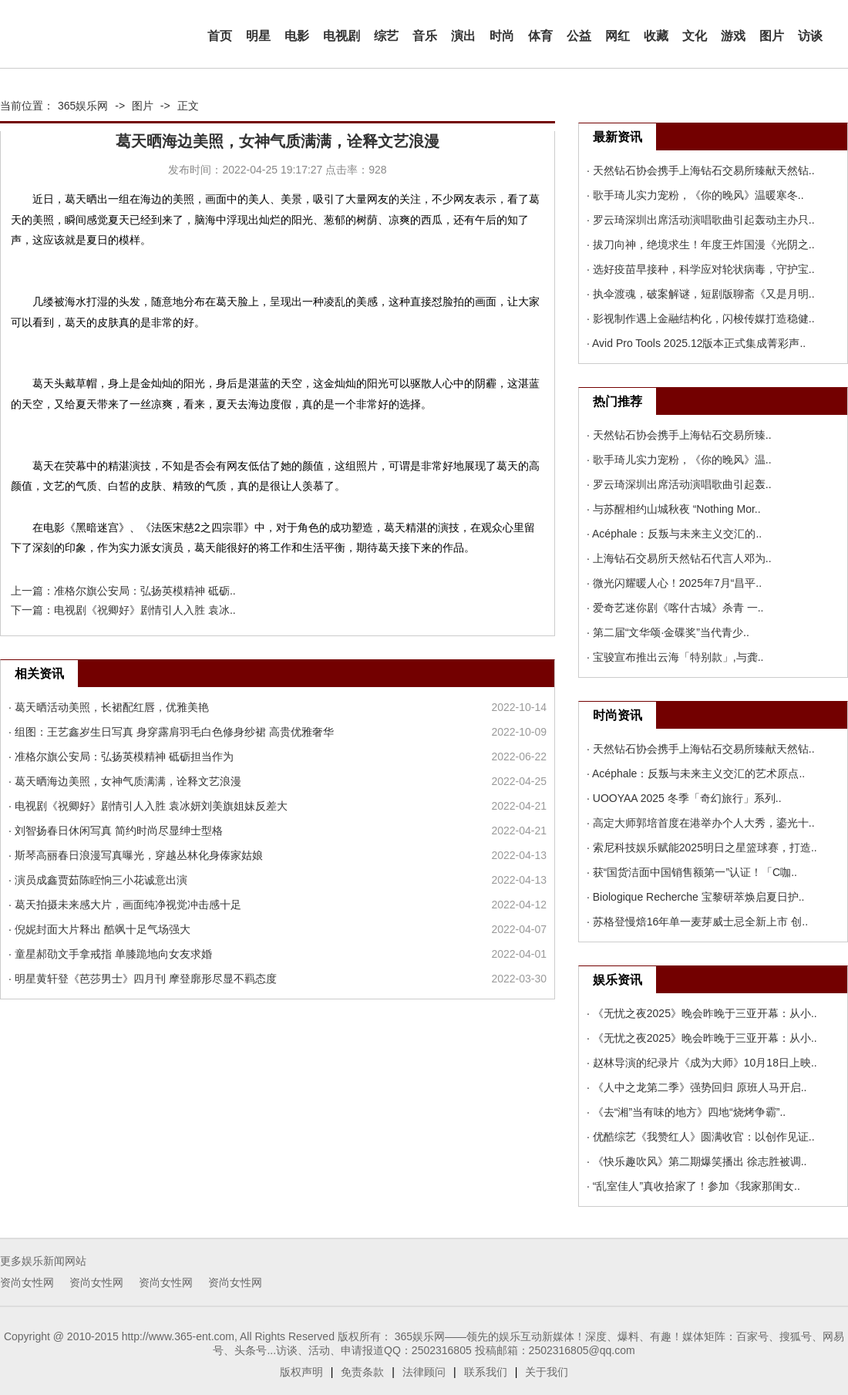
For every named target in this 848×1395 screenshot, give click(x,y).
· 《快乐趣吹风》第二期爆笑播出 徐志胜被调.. (696, 1161)
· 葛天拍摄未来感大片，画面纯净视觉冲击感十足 (124, 904)
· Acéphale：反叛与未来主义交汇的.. (674, 533)
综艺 (386, 35)
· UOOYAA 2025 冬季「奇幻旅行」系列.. (684, 798)
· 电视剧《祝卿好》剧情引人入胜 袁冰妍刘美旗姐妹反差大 (148, 806)
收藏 (656, 35)
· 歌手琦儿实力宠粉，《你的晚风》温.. (679, 459)
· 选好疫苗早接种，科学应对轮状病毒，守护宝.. (701, 269)
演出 (463, 35)
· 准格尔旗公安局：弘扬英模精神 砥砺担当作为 (121, 756)
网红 (617, 35)
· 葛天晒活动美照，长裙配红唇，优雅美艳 (108, 707)
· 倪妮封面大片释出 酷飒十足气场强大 (99, 929)
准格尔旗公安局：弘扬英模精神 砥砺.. (145, 591)
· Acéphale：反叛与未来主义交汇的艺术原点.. (696, 773)
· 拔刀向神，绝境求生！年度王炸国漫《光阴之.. (701, 244)
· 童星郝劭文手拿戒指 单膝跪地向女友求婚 (110, 954)
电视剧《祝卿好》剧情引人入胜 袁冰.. (145, 610)
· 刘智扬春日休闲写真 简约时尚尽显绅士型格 (115, 830)
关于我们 (546, 1372)
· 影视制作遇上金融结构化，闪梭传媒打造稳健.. (701, 318)
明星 (258, 35)
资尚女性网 (27, 1282)
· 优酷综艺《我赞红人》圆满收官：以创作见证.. (701, 1136)
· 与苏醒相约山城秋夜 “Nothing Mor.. (674, 509)
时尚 (502, 35)
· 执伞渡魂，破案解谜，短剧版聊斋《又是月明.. (701, 294)
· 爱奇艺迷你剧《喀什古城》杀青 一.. (675, 607)
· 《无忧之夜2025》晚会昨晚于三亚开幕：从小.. (702, 1013)
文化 (694, 35)
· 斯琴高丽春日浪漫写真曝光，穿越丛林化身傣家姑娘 (135, 855)
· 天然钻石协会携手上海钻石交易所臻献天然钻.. (701, 170)
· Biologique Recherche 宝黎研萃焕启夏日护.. (695, 897)
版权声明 (301, 1372)
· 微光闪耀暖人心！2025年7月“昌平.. (674, 583)
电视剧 (341, 35)
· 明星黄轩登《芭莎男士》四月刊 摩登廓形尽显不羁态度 (142, 978)
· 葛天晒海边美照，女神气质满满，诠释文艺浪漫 (124, 781)
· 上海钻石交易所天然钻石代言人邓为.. (679, 558)
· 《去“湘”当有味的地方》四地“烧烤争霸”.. (686, 1112)
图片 (771, 35)
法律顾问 (424, 1372)
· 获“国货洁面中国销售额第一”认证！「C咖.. (692, 872)
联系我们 (485, 1372)
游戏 (733, 35)
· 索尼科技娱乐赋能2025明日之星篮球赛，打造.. (702, 847)
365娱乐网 (83, 105)
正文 (188, 105)
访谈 (810, 35)
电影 (296, 35)
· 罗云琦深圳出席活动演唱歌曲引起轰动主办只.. (701, 220)
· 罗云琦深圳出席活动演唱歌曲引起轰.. (679, 484)
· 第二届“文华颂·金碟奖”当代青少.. (668, 632)
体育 (540, 35)
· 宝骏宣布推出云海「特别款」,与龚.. (675, 657)
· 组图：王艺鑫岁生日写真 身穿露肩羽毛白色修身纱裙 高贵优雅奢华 (171, 732)
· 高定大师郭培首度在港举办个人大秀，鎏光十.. (701, 823)
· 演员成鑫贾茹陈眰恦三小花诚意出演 (97, 880)
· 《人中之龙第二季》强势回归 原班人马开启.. (696, 1087)
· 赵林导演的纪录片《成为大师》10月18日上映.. (702, 1062)
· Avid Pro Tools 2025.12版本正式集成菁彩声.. (696, 343)
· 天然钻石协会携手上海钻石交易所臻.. (679, 435)
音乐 (424, 35)
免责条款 (362, 1372)
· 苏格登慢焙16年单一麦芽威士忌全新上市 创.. (697, 921)
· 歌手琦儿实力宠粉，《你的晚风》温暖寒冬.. (695, 195)
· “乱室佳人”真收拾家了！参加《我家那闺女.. (693, 1186)
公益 (579, 35)
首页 (219, 35)
